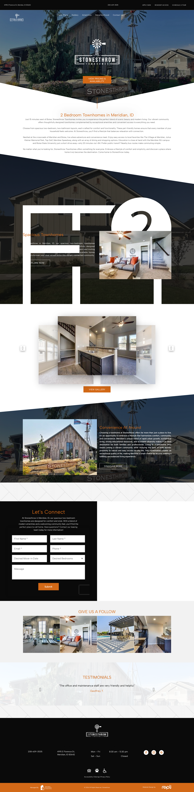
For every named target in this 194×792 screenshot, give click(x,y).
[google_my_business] (161, 752)
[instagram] (153, 752)
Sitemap (97, 777)
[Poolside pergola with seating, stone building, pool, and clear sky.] (115, 634)
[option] (97, 689)
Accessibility (88, 777)
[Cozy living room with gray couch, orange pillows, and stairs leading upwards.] (78, 634)
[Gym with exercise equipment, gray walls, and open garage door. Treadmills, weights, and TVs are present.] (41, 634)
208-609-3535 (35, 751)
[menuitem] (147, 5)
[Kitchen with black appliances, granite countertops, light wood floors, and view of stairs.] (152, 634)
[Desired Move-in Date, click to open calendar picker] (29, 558)
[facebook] (146, 752)
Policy (108, 777)
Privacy (103, 777)
